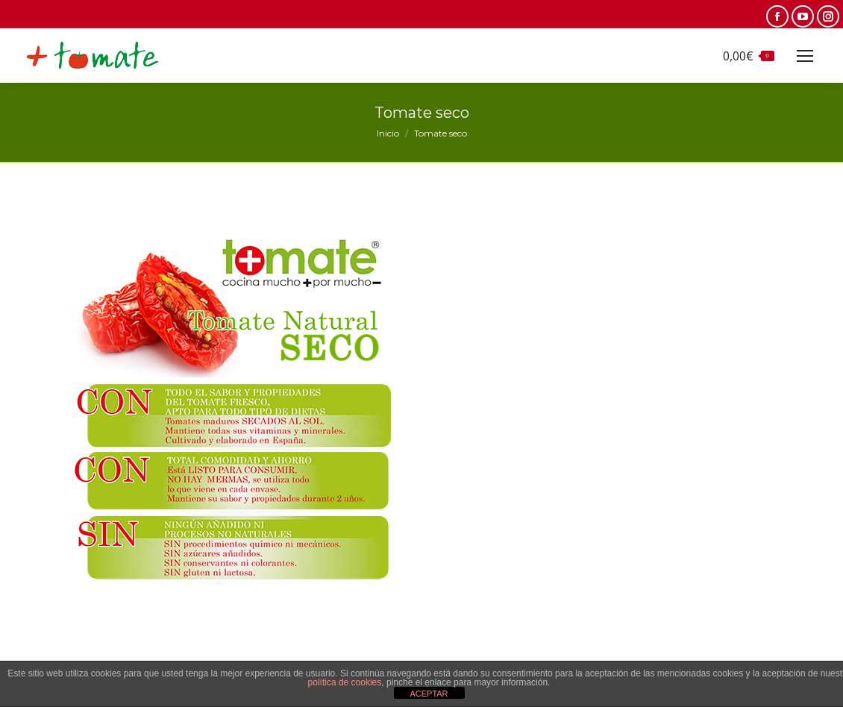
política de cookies (345, 682)
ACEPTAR (429, 693)
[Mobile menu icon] (805, 56)
